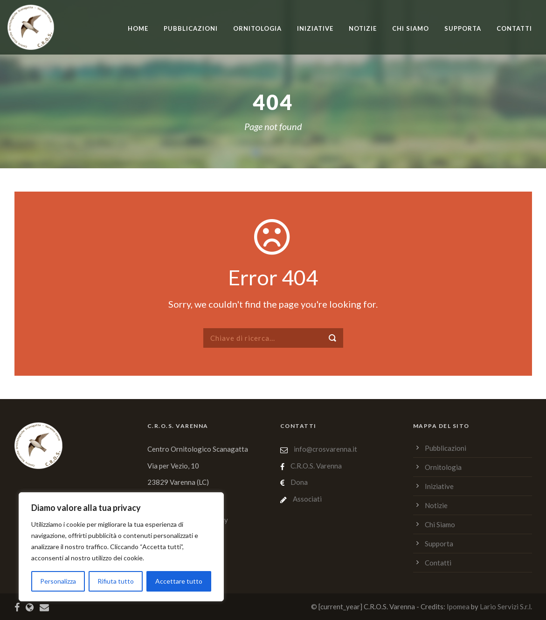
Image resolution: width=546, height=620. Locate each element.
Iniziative (315, 28)
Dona (299, 482)
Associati (307, 499)
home (138, 28)
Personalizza (58, 581)
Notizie (363, 28)
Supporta (462, 28)
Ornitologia (257, 28)
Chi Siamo (410, 28)
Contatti (514, 28)
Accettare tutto (178, 581)
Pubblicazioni (191, 28)
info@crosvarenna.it (324, 449)
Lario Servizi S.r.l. (506, 606)
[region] (121, 546)
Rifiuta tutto (115, 581)
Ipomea (458, 606)
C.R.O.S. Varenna (316, 466)
